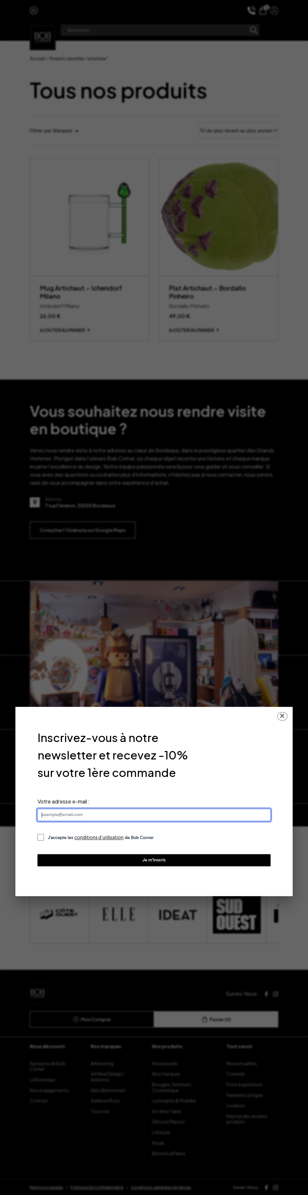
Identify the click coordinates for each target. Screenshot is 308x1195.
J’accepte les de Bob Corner (101, 838)
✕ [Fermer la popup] (282, 716)
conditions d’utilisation (99, 837)
